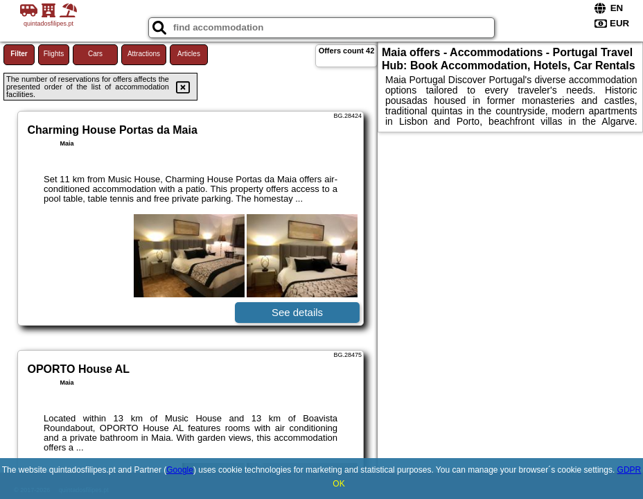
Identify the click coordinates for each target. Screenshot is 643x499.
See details (297, 312)
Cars (95, 54)
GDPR (629, 470)
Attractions (143, 54)
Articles (188, 54)
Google (179, 470)
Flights (54, 54)
